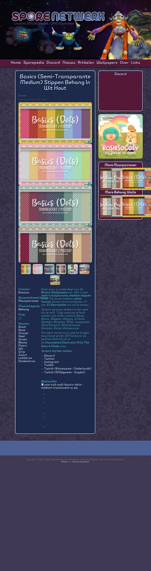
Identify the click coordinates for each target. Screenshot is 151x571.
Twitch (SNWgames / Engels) (64, 372)
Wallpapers (107, 63)
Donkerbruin (26, 361)
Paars (22, 345)
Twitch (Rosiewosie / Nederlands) (68, 368)
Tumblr (49, 365)
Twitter (49, 359)
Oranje (23, 333)
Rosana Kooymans (81, 462)
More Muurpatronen (120, 165)
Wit (20, 348)
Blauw (22, 342)
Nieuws (69, 63)
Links (135, 63)
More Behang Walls (120, 192)
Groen (22, 339)
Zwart (22, 355)
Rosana (23, 292)
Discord (53, 63)
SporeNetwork (59, 17)
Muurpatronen (28, 301)
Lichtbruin (25, 358)
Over (124, 63)
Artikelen (86, 63)
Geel (21, 336)
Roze (21, 330)
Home (16, 63)
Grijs (21, 352)
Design (64, 462)
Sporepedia (34, 63)
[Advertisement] (120, 241)
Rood (22, 327)
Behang (23, 309)
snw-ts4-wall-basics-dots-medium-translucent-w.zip (62, 386)
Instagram (51, 362)
